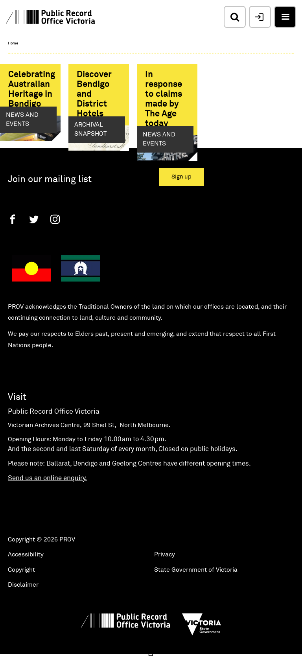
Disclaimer (23, 601)
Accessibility (26, 570)
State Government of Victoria (196, 586)
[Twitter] (34, 236)
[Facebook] (12, 236)
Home (13, 43)
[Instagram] (55, 236)
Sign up (181, 193)
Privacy (164, 570)
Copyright (21, 586)
